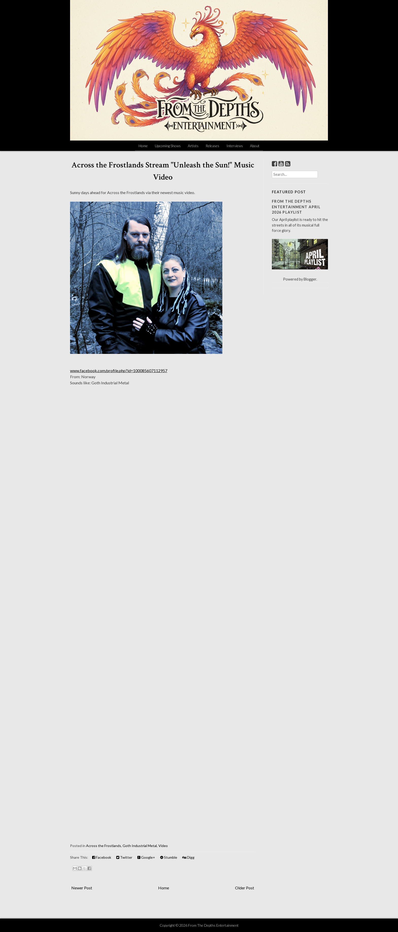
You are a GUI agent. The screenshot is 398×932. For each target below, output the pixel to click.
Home (143, 146)
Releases (212, 146)
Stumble (168, 857)
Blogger (310, 279)
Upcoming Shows (168, 146)
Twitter (124, 857)
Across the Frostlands (103, 845)
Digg (188, 857)
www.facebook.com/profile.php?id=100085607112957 (118, 370)
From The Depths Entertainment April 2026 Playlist (296, 206)
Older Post (244, 887)
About (254, 146)
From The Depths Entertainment (213, 925)
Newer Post (81, 887)
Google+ (146, 857)
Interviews (234, 146)
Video (163, 845)
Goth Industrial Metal (140, 845)
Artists (193, 146)
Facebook (101, 857)
